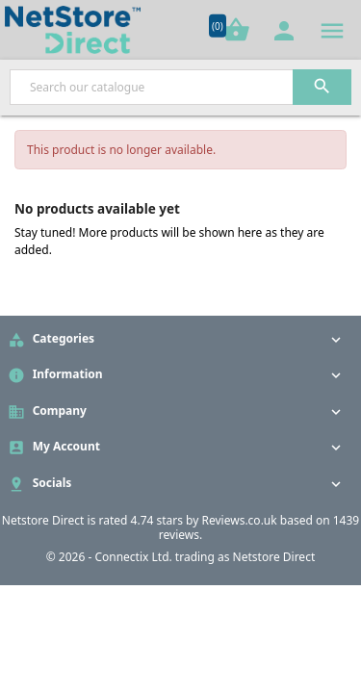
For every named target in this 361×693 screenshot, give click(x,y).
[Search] (180, 87)
